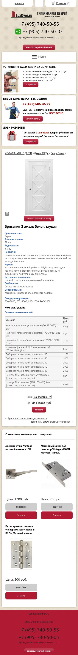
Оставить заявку (33, 118)
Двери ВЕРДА (41, 153)
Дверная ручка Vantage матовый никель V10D (18, 447)
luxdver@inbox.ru (39, 613)
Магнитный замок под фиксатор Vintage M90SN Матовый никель (55, 449)
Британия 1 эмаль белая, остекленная (50, 421)
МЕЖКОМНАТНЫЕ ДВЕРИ (18, 153)
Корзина (61, 3)
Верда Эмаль (58, 153)
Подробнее (31, 84)
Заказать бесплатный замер (38, 218)
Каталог (19, 3)
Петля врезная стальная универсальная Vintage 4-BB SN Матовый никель (20, 530)
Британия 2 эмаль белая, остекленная (27, 418)
